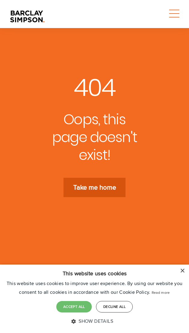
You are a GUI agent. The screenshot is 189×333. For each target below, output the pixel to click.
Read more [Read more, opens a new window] (161, 292)
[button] (94, 321)
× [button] (182, 271)
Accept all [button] (74, 306)
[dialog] (94, 299)
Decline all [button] (114, 306)
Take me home (94, 187)
